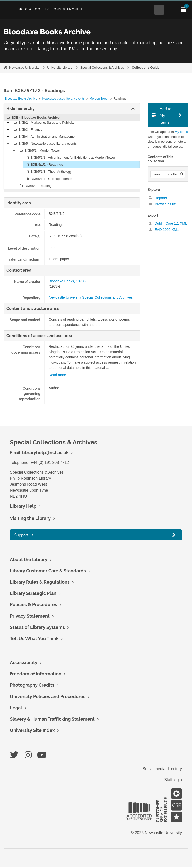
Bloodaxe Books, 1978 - (67, 281)
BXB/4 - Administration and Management (45, 137)
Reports (158, 198)
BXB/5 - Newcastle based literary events (44, 144)
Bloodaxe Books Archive (21, 98)
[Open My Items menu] (183, 10)
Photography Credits (32, 685)
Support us (24, 535)
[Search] (182, 174)
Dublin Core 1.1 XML (168, 223)
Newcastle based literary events (63, 98)
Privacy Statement (30, 616)
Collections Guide (146, 67)
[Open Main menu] (171, 10)
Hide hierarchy (20, 108)
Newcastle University (24, 67)
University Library (59, 67)
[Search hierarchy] (168, 174)
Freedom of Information (36, 673)
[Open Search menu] (159, 10)
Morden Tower (99, 98)
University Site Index (32, 730)
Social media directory (162, 769)
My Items (181, 132)
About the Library (29, 559)
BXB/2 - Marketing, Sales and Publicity (43, 123)
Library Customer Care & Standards (48, 570)
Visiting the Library (30, 518)
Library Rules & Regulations (40, 582)
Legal (16, 707)
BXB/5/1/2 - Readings (43, 165)
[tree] (72, 151)
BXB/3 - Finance (27, 130)
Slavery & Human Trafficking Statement (52, 719)
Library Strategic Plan (33, 593)
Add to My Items (162, 115)
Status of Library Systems (37, 627)
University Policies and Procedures (48, 696)
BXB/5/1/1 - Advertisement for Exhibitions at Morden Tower (69, 158)
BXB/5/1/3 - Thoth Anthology (48, 172)
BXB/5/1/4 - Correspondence (48, 179)
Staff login (173, 780)
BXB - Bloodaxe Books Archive (32, 118)
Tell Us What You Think (34, 638)
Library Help (23, 506)
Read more (57, 375)
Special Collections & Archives (52, 9)
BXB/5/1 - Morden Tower (39, 151)
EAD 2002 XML (164, 230)
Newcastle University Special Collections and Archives (91, 297)
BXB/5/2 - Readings (35, 186)
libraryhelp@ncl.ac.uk (45, 452)
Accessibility (24, 662)
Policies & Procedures (33, 604)
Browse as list (162, 204)
